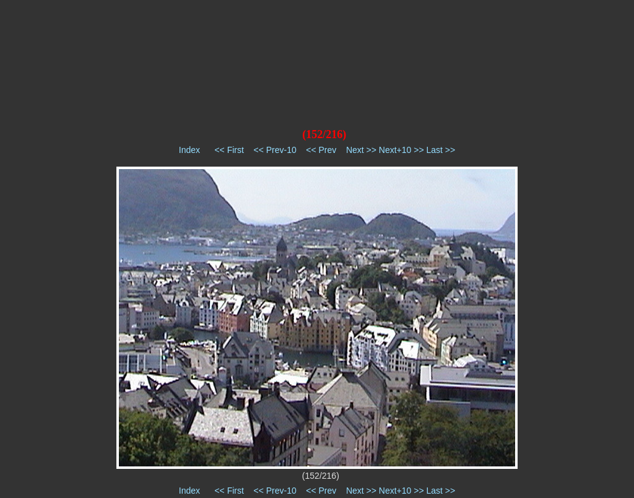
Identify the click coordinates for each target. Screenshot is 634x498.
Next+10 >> (401, 150)
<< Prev (321, 150)
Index (189, 150)
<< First (228, 150)
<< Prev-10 (274, 150)
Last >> (440, 150)
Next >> (361, 150)
